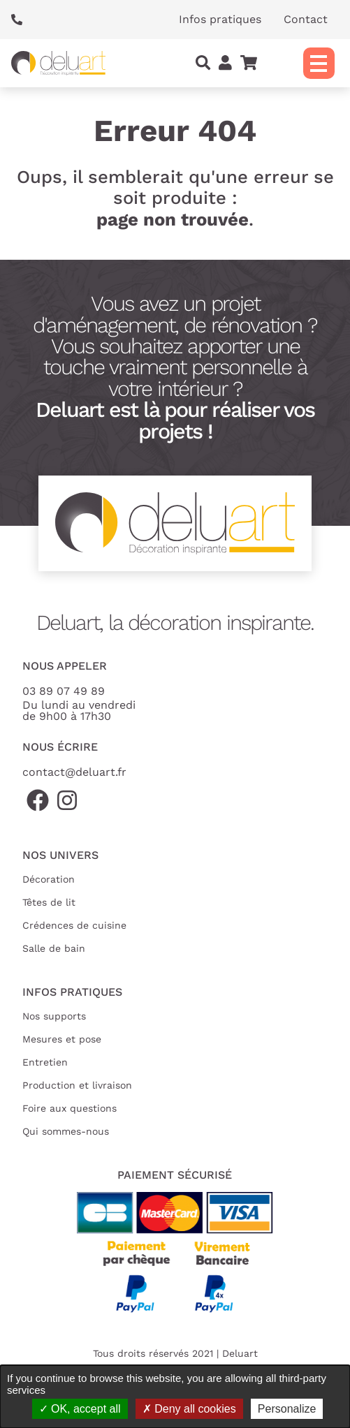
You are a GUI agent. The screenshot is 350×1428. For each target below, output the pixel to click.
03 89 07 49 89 (63, 691)
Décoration (48, 879)
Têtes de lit (48, 902)
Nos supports (54, 1016)
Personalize (287, 1409)
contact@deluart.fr (74, 772)
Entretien (45, 1062)
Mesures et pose (61, 1039)
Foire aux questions (69, 1108)
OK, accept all (80, 1409)
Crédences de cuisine (74, 925)
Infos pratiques (220, 19)
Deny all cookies (189, 1409)
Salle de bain (53, 948)
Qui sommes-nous (65, 1131)
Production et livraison (77, 1085)
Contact (306, 19)
